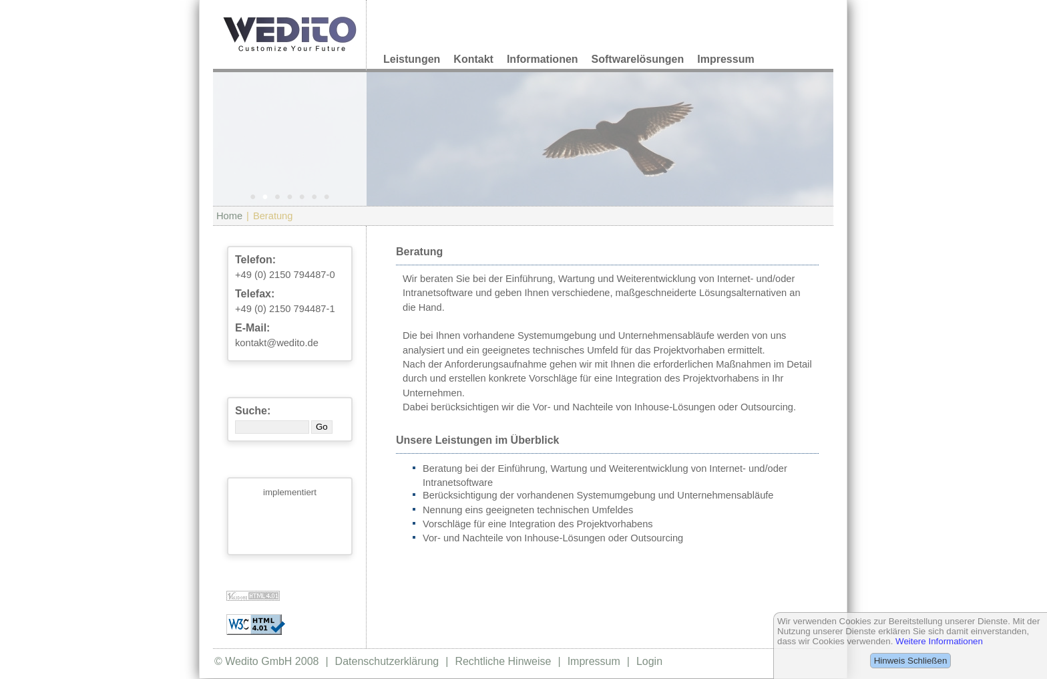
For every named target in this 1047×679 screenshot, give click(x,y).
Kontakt (473, 59)
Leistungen (411, 59)
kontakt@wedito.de (277, 342)
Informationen (542, 59)
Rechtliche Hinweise (503, 661)
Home (229, 216)
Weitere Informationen (939, 641)
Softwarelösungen (638, 59)
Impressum (725, 59)
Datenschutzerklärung (387, 661)
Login (649, 661)
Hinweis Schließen (911, 661)
